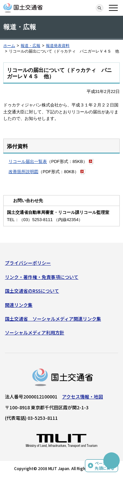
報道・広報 (30, 45)
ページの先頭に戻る (104, 465)
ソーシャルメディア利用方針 (34, 332)
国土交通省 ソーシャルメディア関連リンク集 (53, 318)
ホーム (9, 45)
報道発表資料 (58, 45)
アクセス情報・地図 (82, 396)
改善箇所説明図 (23, 171)
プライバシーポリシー (28, 263)
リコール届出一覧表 (28, 161)
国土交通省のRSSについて (32, 290)
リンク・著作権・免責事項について (41, 277)
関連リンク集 (18, 305)
